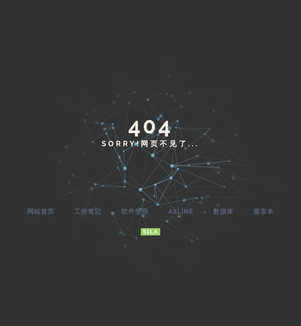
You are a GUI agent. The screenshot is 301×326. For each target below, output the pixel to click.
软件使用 (134, 211)
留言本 (263, 211)
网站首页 (40, 211)
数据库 (223, 211)
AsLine (180, 211)
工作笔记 (87, 211)
